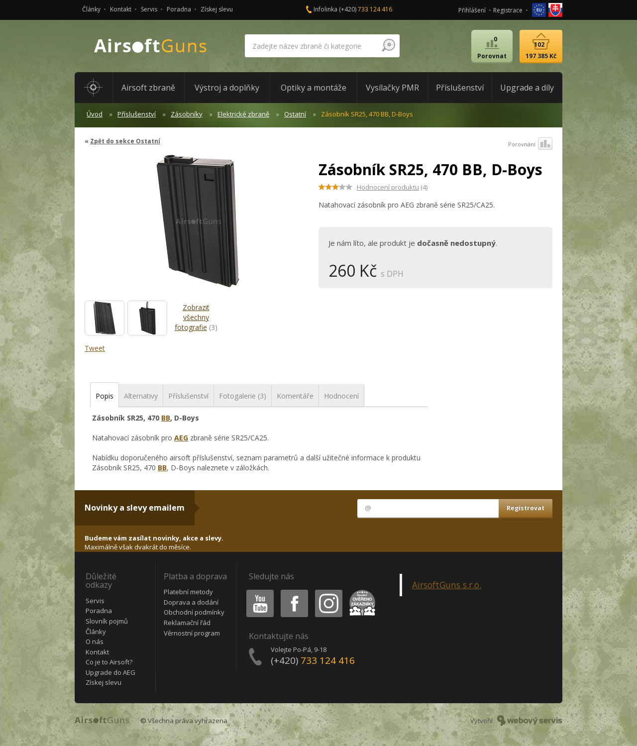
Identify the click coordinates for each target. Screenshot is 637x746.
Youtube (257, 591)
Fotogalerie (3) (242, 396)
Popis (104, 396)
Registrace (508, 10)
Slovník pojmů (107, 621)
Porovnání (530, 144)
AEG (181, 437)
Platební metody (188, 591)
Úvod (95, 113)
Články (91, 9)
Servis (149, 9)
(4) (392, 187)
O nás (95, 641)
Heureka (360, 591)
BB (165, 418)
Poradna (179, 9)
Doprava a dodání (191, 602)
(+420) (365, 9)
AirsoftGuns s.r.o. (446, 585)
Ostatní (295, 113)
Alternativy (141, 396)
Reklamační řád (187, 622)
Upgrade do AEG (110, 672)
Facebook (293, 591)
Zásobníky (187, 113)
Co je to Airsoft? (109, 661)
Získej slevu (217, 9)
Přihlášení (472, 10)
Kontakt (120, 9)
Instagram (328, 591)
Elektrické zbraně (243, 113)
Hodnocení (341, 396)
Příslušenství (136, 113)
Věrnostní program (192, 633)
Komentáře (295, 396)
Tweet (95, 348)
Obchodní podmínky (194, 612)
